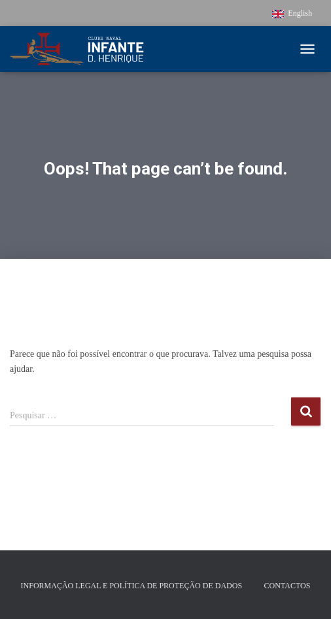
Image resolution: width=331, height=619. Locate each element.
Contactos (287, 585)
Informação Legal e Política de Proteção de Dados (132, 585)
